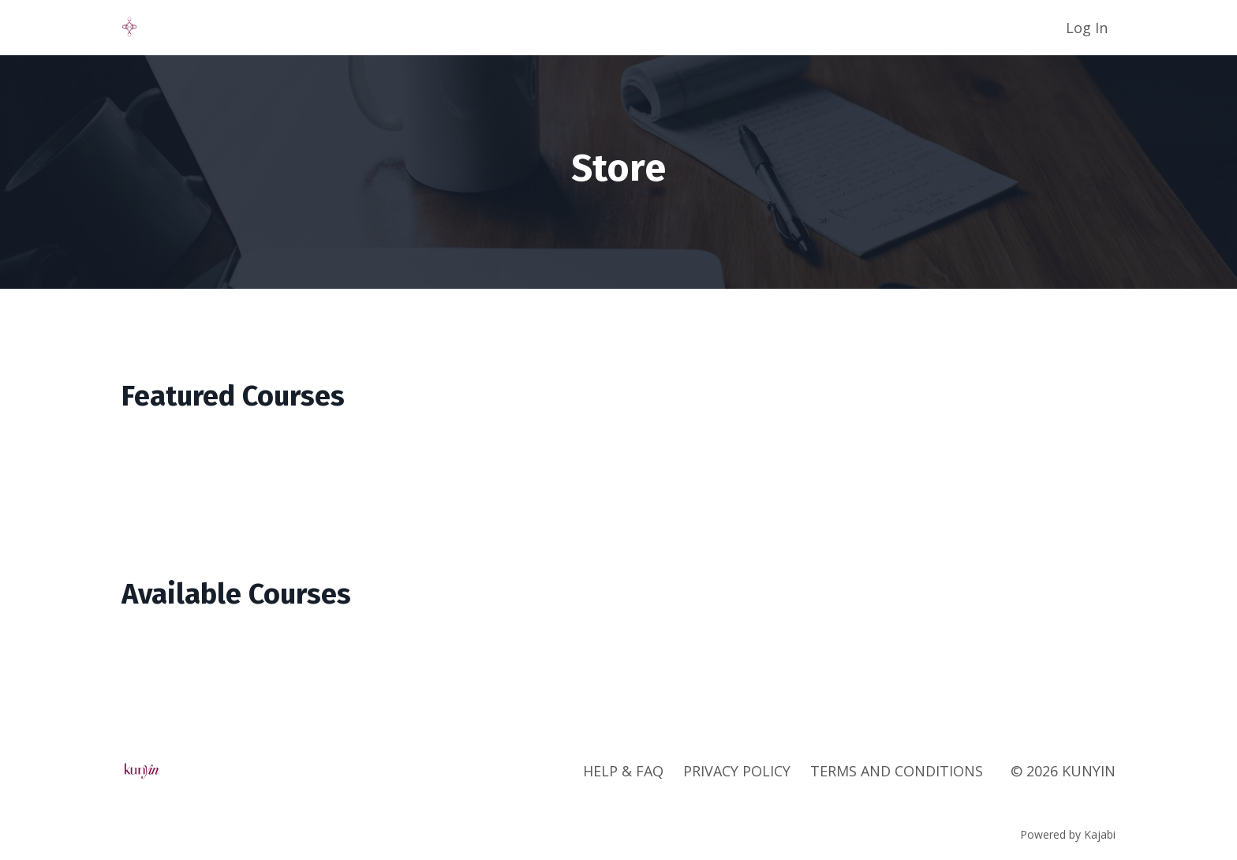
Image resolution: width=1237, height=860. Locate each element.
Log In (1087, 27)
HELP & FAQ (623, 770)
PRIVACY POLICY (736, 770)
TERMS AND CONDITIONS (896, 770)
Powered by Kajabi (1068, 834)
